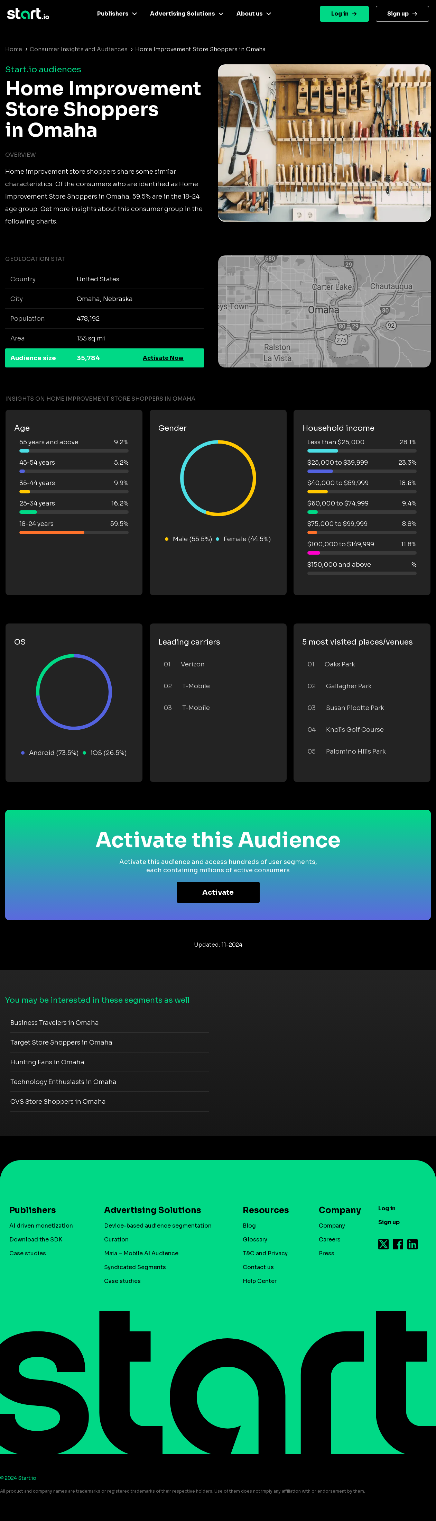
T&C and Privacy (265, 1253)
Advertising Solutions (182, 13)
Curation (116, 1239)
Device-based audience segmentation (158, 1225)
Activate (218, 892)
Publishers (113, 13)
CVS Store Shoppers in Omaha (58, 1101)
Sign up (398, 13)
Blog (249, 1225)
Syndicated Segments (135, 1267)
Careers (330, 1239)
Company (337, 1210)
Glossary (255, 1239)
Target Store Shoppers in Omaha (61, 1042)
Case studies (27, 1253)
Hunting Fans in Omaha (47, 1062)
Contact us (258, 1267)
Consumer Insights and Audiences (79, 49)
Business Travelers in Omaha (54, 1023)
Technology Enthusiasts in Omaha (63, 1082)
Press (326, 1253)
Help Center (260, 1281)
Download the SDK (35, 1239)
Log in (340, 13)
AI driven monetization (41, 1225)
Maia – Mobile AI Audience (141, 1253)
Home (13, 49)
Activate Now (163, 358)
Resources (266, 1210)
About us (249, 13)
